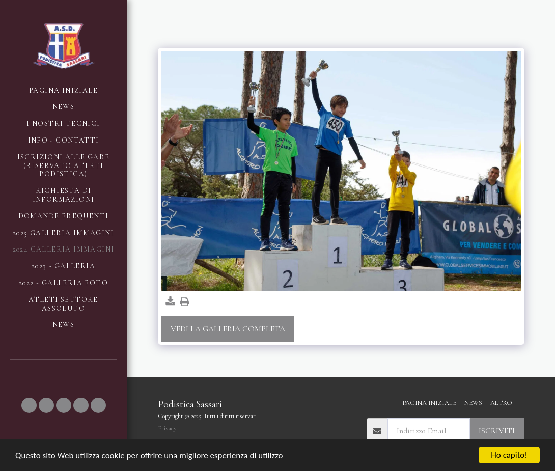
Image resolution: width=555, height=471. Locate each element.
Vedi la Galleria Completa (228, 329)
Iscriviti (497, 431)
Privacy (167, 428)
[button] (29, 405)
